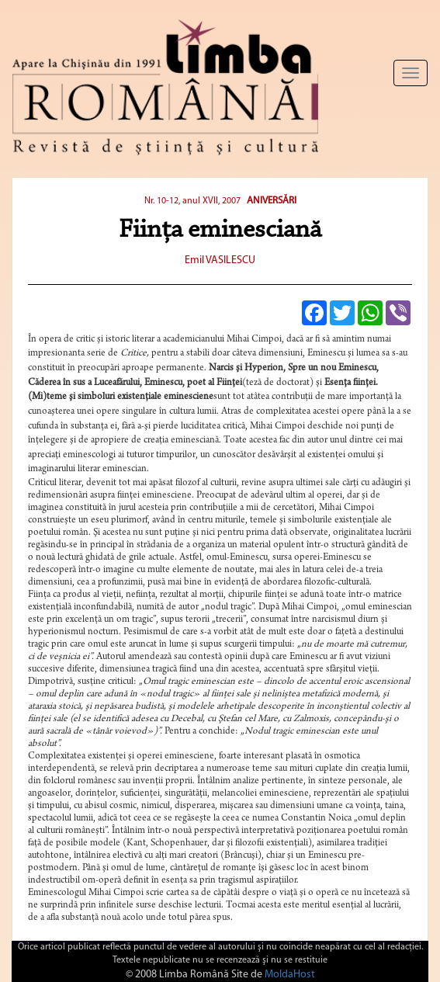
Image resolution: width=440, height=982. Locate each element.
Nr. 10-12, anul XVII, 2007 (192, 201)
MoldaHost (290, 974)
